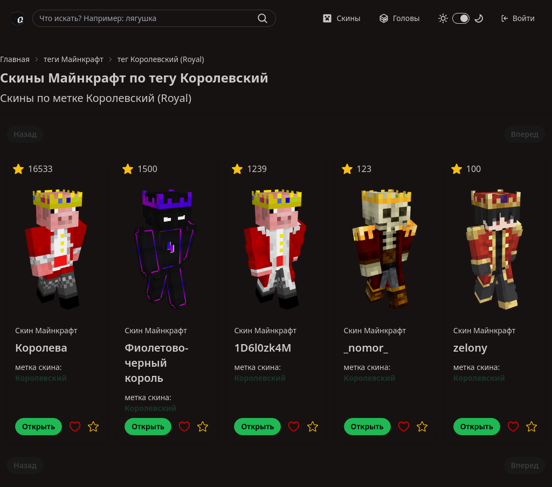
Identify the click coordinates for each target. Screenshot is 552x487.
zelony (470, 347)
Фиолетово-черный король (156, 362)
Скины (341, 18)
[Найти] (262, 18)
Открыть (38, 426)
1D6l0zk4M (262, 347)
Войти (518, 18)
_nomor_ (366, 347)
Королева (41, 347)
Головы (399, 18)
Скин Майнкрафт (46, 330)
